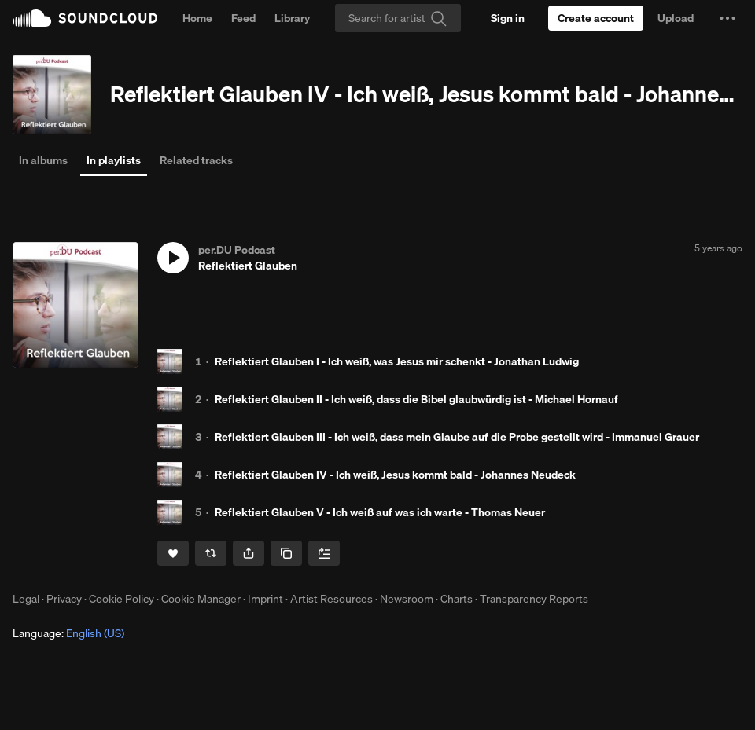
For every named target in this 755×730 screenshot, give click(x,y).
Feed (243, 18)
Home (197, 18)
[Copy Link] (286, 553)
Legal (26, 598)
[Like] (173, 553)
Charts (456, 598)
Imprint (265, 598)
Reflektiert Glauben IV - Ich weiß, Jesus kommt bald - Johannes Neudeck (395, 474)
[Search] (398, 18)
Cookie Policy (121, 598)
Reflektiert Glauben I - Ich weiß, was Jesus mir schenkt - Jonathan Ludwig (397, 361)
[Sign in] (507, 18)
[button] (727, 18)
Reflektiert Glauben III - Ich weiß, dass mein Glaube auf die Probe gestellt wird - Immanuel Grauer (457, 437)
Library (292, 18)
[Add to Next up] (324, 553)
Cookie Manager (201, 598)
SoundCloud (85, 18)
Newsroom (406, 598)
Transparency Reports (534, 598)
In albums (43, 160)
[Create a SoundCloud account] (595, 18)
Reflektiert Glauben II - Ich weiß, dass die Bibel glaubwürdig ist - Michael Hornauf (416, 399)
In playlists (114, 160)
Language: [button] (68, 633)
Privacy (64, 598)
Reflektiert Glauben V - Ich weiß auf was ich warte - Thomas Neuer (380, 512)
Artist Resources (331, 598)
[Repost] (210, 553)
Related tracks (196, 160)
